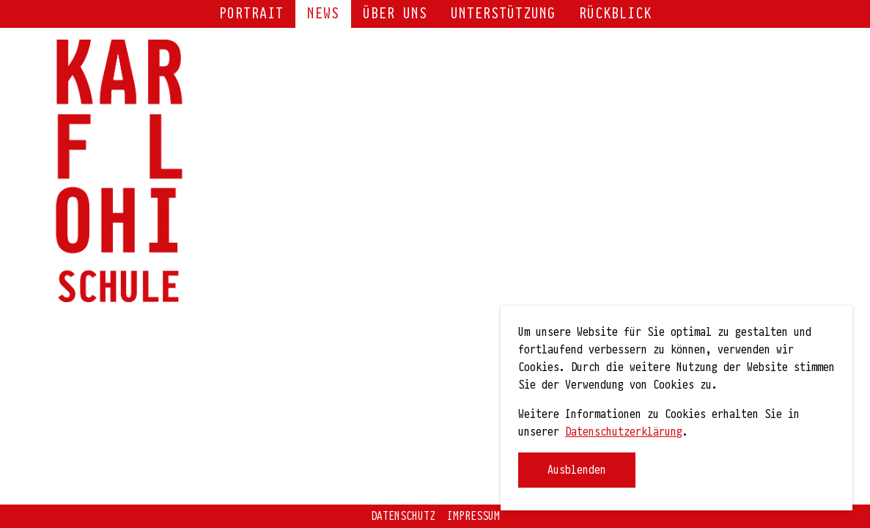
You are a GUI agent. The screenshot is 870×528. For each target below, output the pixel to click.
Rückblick (615, 14)
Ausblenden (577, 470)
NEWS (323, 14)
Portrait (251, 14)
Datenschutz (403, 516)
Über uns (395, 14)
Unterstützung (503, 14)
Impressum (473, 516)
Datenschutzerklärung (623, 432)
